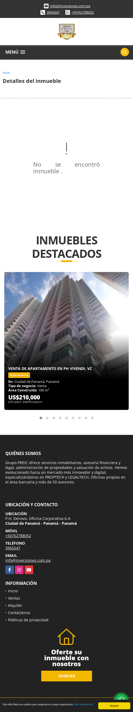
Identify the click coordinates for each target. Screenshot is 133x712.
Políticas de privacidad (28, 619)
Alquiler (15, 605)
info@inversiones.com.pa (70, 5)
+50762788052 (82, 12)
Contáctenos (19, 612)
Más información (83, 704)
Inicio (6, 73)
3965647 (53, 12)
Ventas (14, 598)
